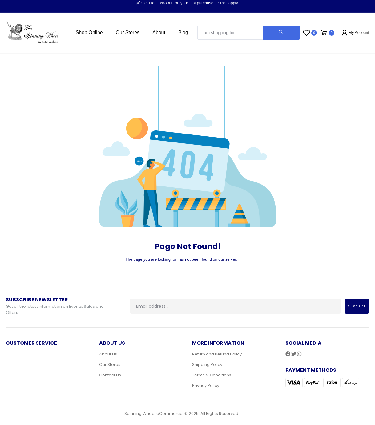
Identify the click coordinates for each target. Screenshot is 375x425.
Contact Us (110, 375)
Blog (183, 32)
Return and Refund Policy (217, 354)
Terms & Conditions (211, 375)
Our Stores (127, 32)
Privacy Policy (205, 385)
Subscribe (357, 306)
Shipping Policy (207, 364)
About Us (108, 354)
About (158, 32)
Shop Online (89, 32)
